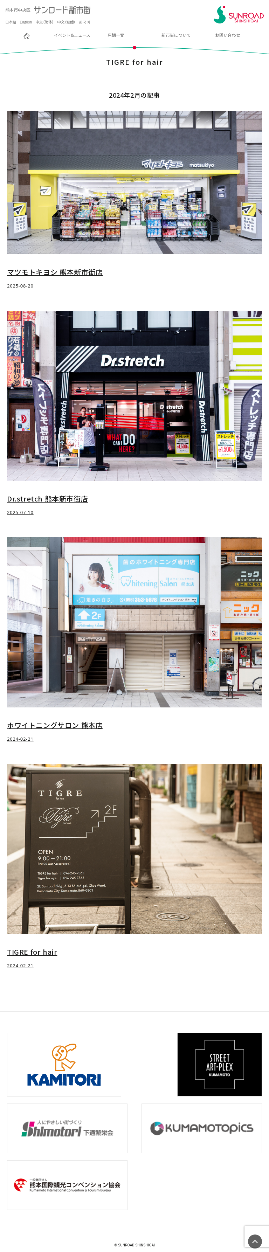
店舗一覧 (116, 35)
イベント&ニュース (72, 35)
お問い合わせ (227, 35)
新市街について (176, 35)
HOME (14, 35)
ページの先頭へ (255, 1241)
